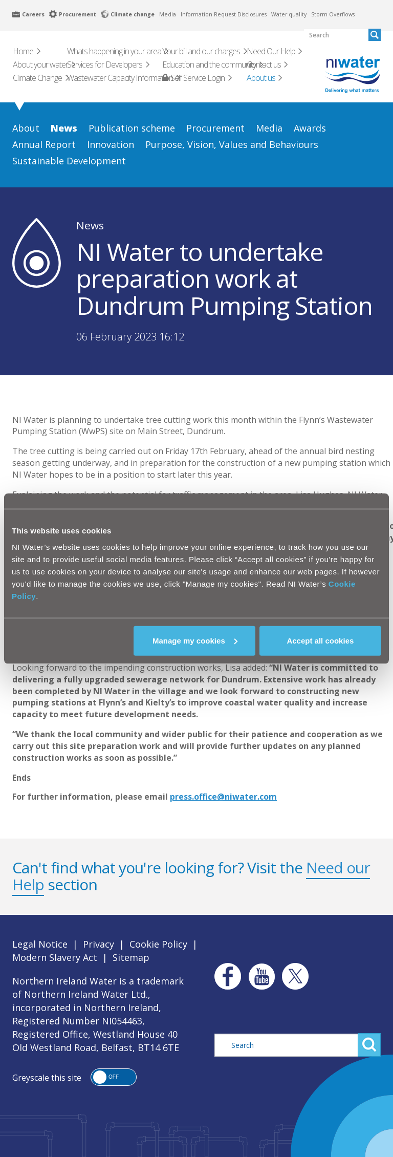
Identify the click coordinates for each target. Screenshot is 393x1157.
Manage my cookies (194, 640)
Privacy (98, 944)
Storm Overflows (333, 14)
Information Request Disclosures (224, 14)
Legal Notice (40, 944)
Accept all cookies (320, 640)
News (90, 225)
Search (369, 1045)
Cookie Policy (158, 944)
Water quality (289, 14)
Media (167, 14)
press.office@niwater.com (223, 796)
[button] (114, 1077)
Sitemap (131, 957)
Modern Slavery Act (54, 957)
